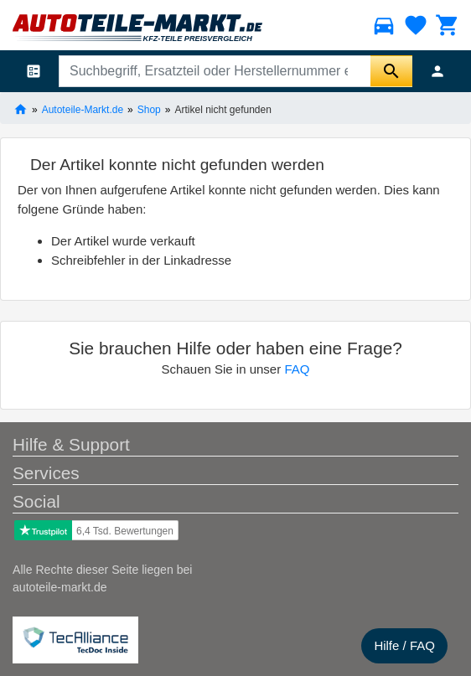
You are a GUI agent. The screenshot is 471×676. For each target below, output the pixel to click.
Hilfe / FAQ (404, 645)
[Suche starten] (391, 71)
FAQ (296, 369)
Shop (149, 109)
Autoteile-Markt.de (82, 109)
